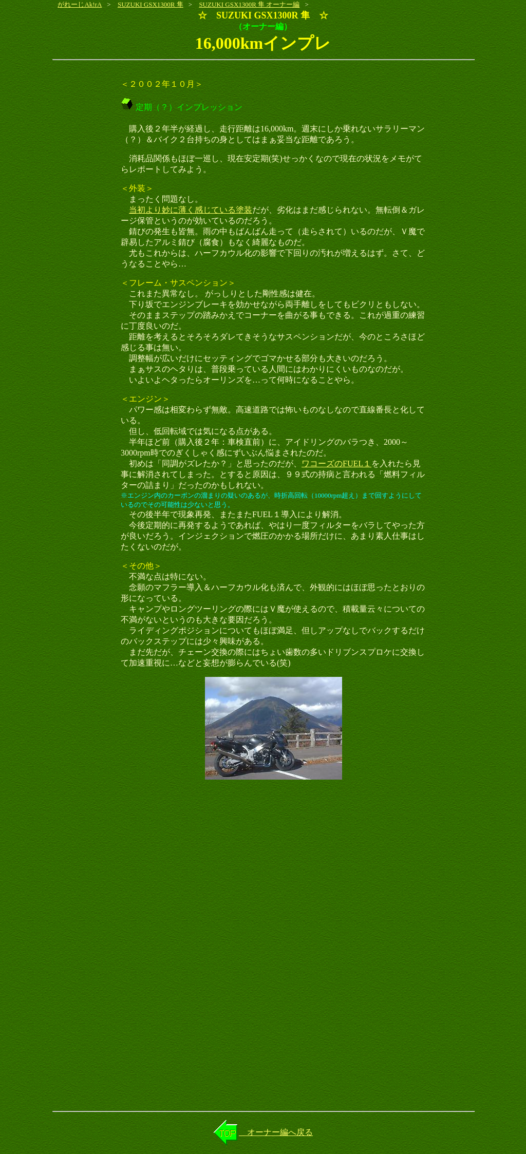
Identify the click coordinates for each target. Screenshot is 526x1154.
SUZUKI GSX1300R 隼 (150, 4)
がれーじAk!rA (80, 4)
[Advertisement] (263, 869)
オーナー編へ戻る (276, 1132)
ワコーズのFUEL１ (336, 463)
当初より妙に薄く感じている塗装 (190, 209)
